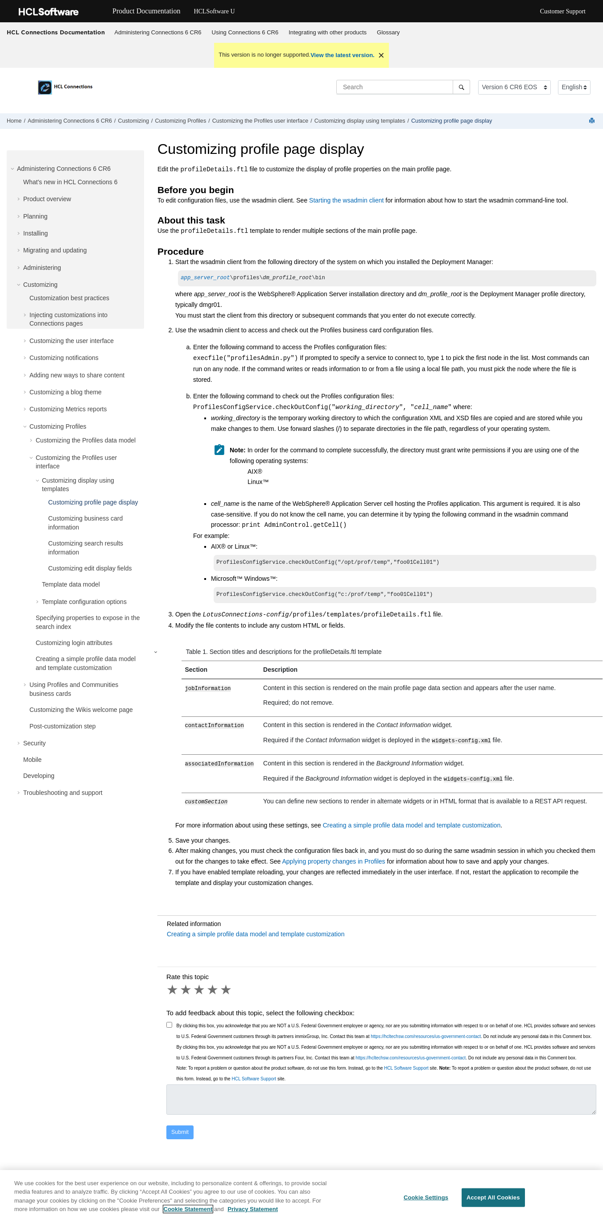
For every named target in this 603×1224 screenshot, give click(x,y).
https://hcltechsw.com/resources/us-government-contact (426, 1036)
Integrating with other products (328, 32)
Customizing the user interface (71, 340)
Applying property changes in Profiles (333, 861)
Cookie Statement (188, 1216)
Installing (35, 233)
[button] (13, 169)
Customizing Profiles (180, 121)
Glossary (388, 32)
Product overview (47, 199)
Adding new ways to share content (76, 375)
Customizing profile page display (451, 121)
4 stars (213, 989)
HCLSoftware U (214, 11)
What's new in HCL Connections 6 (70, 182)
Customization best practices (69, 298)
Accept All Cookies (493, 1204)
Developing (38, 775)
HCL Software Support (406, 1068)
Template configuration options (84, 601)
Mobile (32, 759)
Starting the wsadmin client (346, 200)
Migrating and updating (55, 250)
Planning (35, 216)
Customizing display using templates (359, 121)
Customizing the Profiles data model (86, 440)
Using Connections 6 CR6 (245, 32)
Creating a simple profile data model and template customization (411, 825)
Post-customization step (62, 726)
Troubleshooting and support (63, 792)
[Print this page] (593, 121)
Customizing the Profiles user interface (260, 121)
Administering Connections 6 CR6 (158, 32)
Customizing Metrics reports (68, 409)
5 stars (226, 989)
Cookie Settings (426, 1204)
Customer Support (563, 11)
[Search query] (403, 87)
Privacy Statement (252, 1216)
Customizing (133, 121)
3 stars (200, 989)
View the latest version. (342, 55)
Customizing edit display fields (90, 568)
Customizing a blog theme (65, 392)
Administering (42, 267)
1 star (173, 989)
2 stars (186, 989)
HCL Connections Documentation (56, 32)
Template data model (71, 584)
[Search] (461, 87)
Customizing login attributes (74, 642)
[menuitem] (158, 32)
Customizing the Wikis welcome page (81, 709)
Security (34, 743)
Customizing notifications (64, 357)
